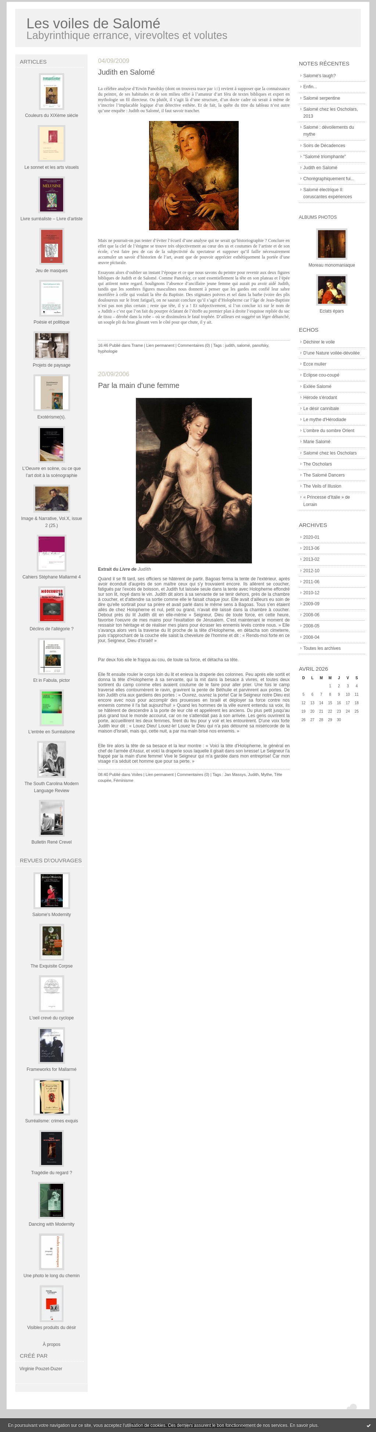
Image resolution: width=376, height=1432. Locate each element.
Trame (137, 345)
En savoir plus (303, 1425)
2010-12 (311, 592)
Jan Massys (235, 774)
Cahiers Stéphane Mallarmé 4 (51, 577)
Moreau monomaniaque (331, 265)
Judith (144, 569)
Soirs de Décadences (324, 145)
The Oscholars (317, 464)
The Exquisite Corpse (51, 966)
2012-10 (311, 570)
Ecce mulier (314, 364)
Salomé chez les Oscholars (330, 453)
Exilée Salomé (317, 386)
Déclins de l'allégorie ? (52, 628)
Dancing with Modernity (52, 1224)
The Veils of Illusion (322, 486)
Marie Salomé (316, 441)
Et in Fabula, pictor (51, 680)
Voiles (136, 774)
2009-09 (311, 603)
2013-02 (311, 559)
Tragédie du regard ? (51, 1172)
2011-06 (311, 581)
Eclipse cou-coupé (321, 375)
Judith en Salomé (320, 167)
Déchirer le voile (319, 342)
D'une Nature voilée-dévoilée (331, 353)
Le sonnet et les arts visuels (51, 167)
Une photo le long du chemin (52, 1275)
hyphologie (108, 351)
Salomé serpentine (321, 98)
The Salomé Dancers (324, 475)
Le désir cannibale (321, 408)
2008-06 (311, 614)
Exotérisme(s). (51, 417)
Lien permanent (160, 345)
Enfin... (310, 86)
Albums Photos (318, 217)
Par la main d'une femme (139, 385)
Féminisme (123, 780)
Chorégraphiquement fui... (328, 178)
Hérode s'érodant (320, 397)
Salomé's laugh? (319, 75)
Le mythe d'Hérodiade (324, 419)
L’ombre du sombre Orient (328, 430)
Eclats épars (331, 311)
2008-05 (311, 625)
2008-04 (311, 637)
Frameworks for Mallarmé (51, 1069)
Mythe (266, 774)
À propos (51, 1344)
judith (230, 345)
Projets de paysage (51, 365)
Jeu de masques (51, 270)
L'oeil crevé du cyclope (51, 1017)
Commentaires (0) (194, 345)
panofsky (260, 345)
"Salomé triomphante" (324, 156)
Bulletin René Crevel (52, 842)
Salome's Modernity (51, 914)
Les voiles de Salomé (93, 23)
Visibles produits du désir (51, 1327)
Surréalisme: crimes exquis (51, 1120)
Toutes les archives (322, 648)
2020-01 (311, 537)
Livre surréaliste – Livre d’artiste (52, 218)
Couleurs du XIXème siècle (51, 115)
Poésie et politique (51, 322)
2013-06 (311, 548)
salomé (243, 345)
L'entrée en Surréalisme (51, 731)
